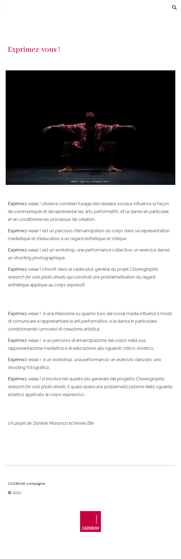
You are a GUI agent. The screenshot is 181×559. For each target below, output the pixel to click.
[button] (6, 7)
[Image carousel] (90, 127)
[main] (90, 49)
